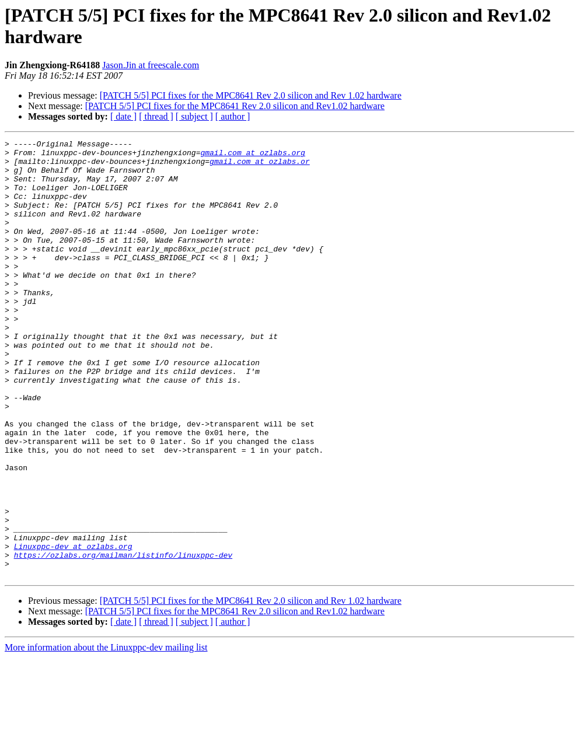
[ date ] (123, 116)
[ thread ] (156, 116)
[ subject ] (194, 116)
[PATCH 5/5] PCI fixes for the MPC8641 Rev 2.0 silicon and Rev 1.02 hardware (251, 95)
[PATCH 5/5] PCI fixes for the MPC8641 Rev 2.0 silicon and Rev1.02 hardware (235, 106)
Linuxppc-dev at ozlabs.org (73, 628)
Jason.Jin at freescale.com (150, 65)
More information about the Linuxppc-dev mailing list (106, 735)
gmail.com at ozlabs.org (252, 156)
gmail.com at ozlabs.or (260, 166)
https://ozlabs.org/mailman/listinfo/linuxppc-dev (123, 639)
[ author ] (232, 116)
